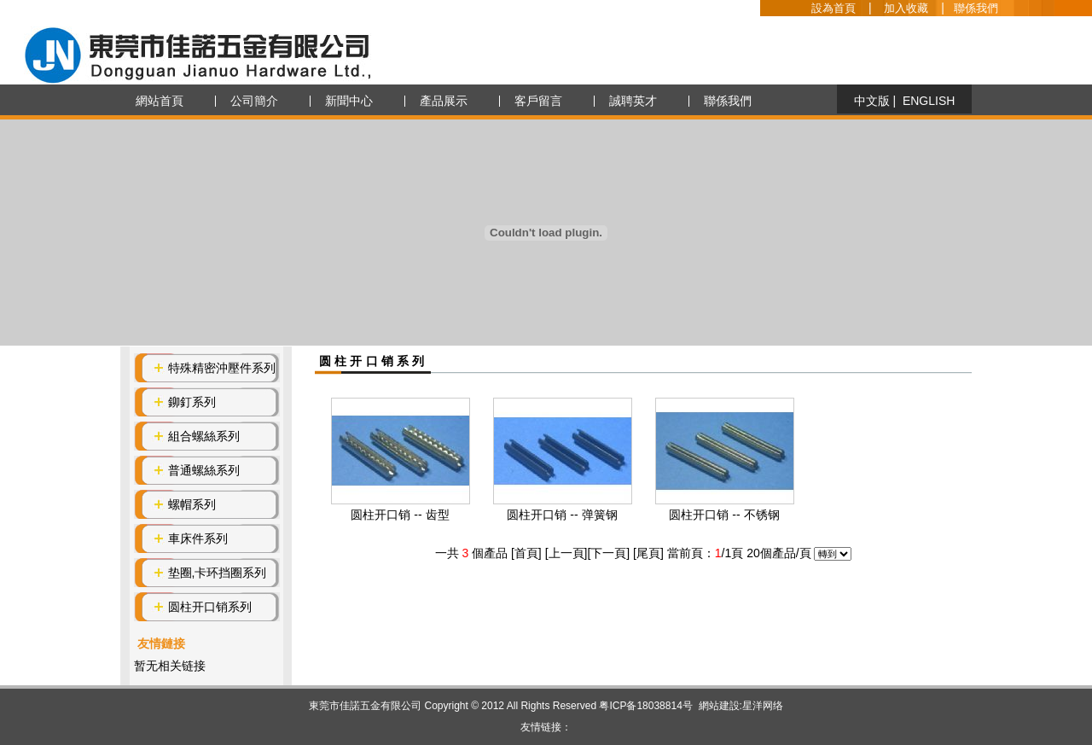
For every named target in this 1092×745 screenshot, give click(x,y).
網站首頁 (159, 101)
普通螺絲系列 (204, 470)
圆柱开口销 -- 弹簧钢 (562, 514)
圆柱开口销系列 (210, 607)
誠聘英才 (633, 101)
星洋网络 (762, 706)
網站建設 (719, 706)
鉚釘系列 (192, 402)
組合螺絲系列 (204, 436)
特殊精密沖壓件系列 (222, 368)
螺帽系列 (192, 504)
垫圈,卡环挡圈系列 (217, 572)
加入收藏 (906, 8)
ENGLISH (929, 101)
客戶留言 (538, 101)
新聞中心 (349, 101)
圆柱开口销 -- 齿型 (400, 514)
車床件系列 (198, 538)
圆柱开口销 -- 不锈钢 (724, 514)
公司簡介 (254, 101)
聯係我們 (976, 8)
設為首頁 (833, 8)
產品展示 (444, 101)
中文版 (872, 101)
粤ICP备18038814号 (645, 706)
